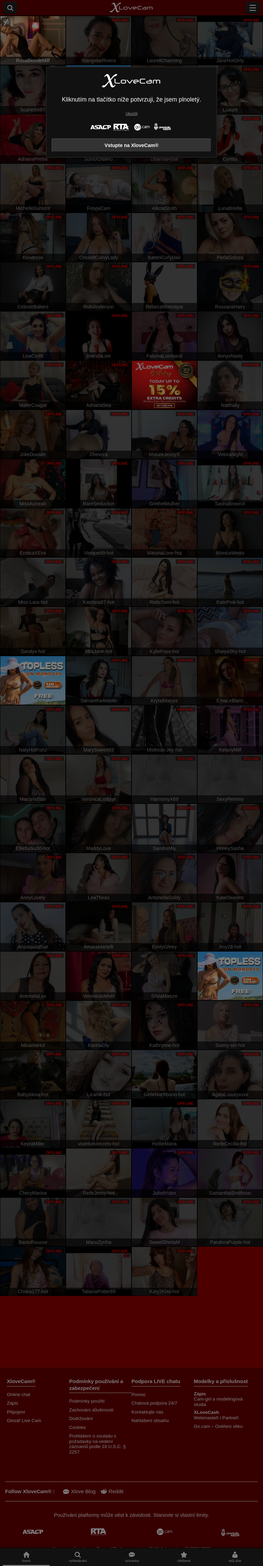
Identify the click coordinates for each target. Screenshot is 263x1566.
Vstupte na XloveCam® (131, 145)
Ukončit (132, 114)
